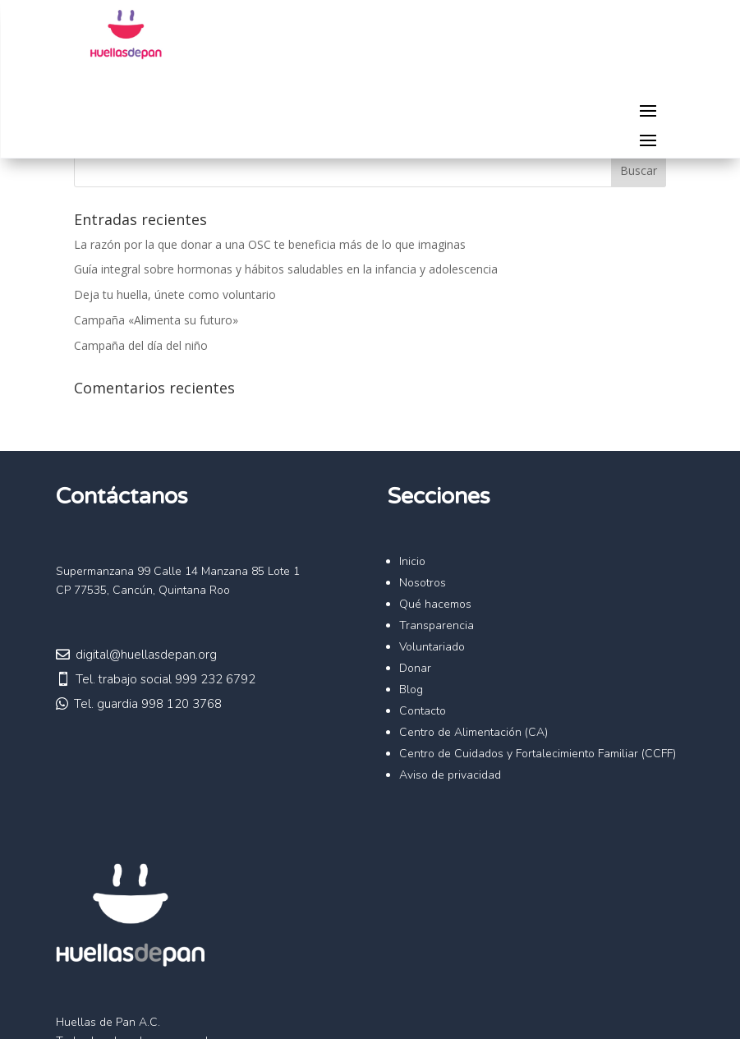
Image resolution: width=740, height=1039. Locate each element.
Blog (411, 689)
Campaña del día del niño (141, 345)
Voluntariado (432, 647)
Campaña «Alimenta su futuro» (156, 320)
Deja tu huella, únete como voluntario (175, 294)
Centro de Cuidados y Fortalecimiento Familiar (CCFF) (537, 753)
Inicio (412, 561)
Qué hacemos (435, 604)
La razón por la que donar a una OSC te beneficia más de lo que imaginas (270, 244)
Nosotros (422, 583)
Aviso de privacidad (450, 775)
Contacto (422, 711)
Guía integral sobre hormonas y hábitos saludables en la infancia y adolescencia (286, 269)
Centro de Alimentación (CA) (473, 732)
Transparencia (436, 625)
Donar (415, 668)
